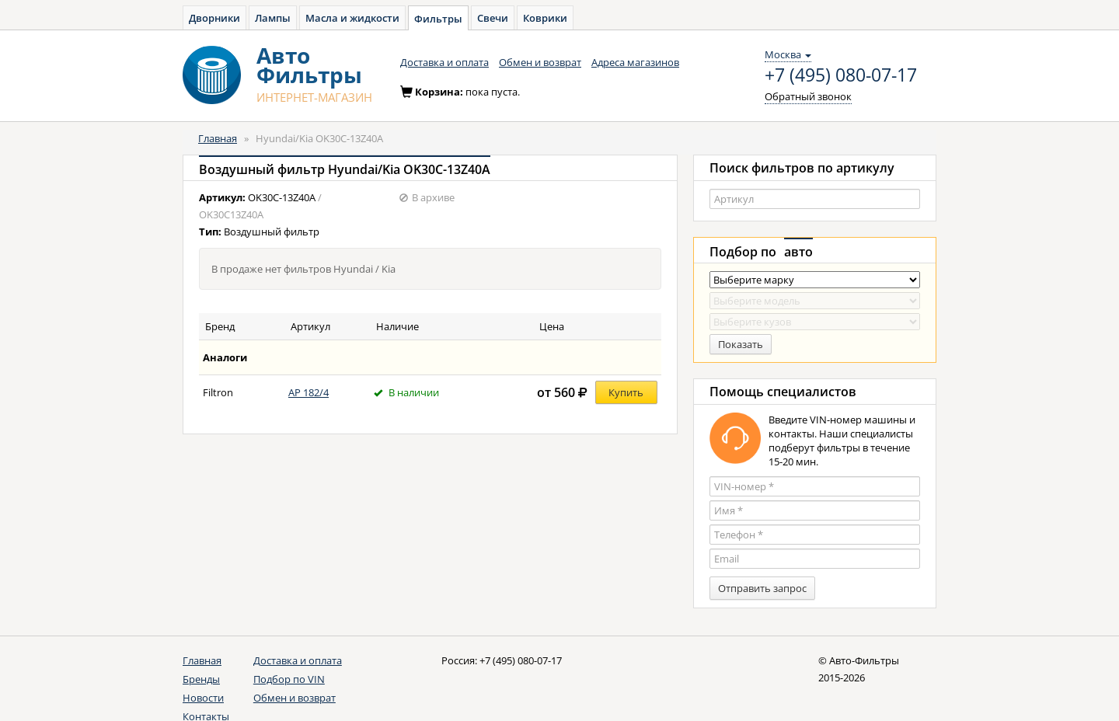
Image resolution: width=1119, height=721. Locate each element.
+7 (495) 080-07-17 (841, 75)
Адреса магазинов (635, 62)
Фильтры (438, 19)
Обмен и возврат (540, 62)
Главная (217, 138)
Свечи (492, 18)
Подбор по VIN (289, 679)
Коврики (545, 18)
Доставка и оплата (444, 62)
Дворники (214, 18)
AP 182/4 (308, 392)
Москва (788, 54)
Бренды (201, 679)
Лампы (273, 18)
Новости (203, 698)
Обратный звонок (808, 96)
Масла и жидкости (352, 18)
